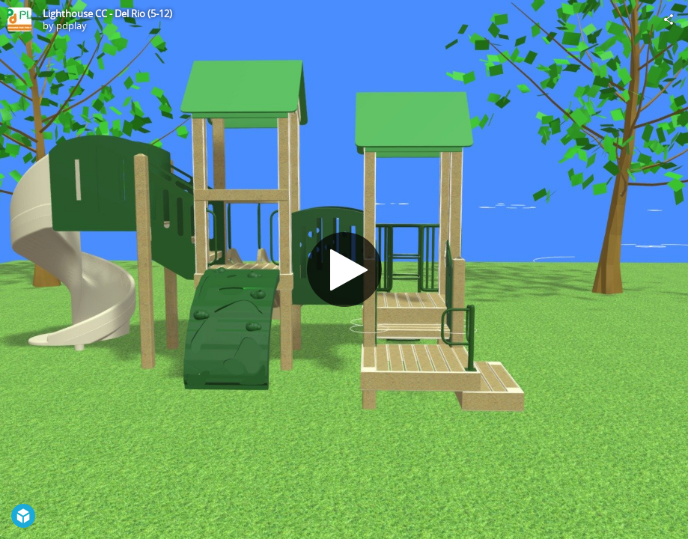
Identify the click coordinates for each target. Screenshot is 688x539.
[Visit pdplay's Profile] (19, 19)
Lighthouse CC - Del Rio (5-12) (107, 13)
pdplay (71, 25)
